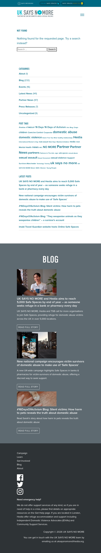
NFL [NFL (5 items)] (40, 147)
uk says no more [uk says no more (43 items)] (63, 163)
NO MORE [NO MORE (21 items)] (49, 147)
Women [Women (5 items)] (43, 168)
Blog (21, 80)
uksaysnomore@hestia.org (70, 541)
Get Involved (23, 461)
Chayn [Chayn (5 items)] (76, 127)
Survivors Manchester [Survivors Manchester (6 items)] (27, 163)
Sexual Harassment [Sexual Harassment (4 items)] (44, 158)
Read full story (28, 327)
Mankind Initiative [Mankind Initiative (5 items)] (63, 142)
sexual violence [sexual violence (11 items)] (59, 157)
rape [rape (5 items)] (56, 153)
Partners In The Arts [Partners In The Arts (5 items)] (47, 153)
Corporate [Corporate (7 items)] (48, 132)
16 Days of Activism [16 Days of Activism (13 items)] (55, 127)
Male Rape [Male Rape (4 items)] (52, 142)
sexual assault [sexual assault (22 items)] (28, 157)
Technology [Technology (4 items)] (40, 164)
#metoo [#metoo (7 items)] (22, 127)
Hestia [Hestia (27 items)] (77, 137)
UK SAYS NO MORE (35, 14)
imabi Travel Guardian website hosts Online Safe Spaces (49, 226)
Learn (20, 457)
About (22, 73)
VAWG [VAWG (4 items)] (38, 168)
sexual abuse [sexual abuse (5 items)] (73, 153)
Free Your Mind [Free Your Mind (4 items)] (52, 138)
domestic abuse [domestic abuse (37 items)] (65, 131)
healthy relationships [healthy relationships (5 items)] (65, 138)
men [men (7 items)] (78, 141)
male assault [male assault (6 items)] (43, 142)
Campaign (22, 453)
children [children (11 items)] (23, 132)
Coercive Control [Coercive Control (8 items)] (35, 132)
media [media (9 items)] (73, 141)
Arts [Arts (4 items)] (68, 127)
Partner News (26, 100)
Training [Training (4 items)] (47, 164)
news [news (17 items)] (35, 147)
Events (22, 87)
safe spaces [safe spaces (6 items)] (63, 153)
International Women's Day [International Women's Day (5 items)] (28, 142)
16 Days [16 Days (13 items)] (39, 127)
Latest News (25, 93)
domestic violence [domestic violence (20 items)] (30, 137)
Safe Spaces (50, 3)
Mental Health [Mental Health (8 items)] (25, 147)
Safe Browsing (25, 3)
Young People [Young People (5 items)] (51, 168)
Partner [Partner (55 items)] (63, 147)
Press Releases (27, 106)
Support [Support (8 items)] (71, 157)
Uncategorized (26, 113)
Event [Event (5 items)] (45, 138)
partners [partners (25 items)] (33, 152)
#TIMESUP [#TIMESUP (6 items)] (30, 127)
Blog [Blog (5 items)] (71, 127)
